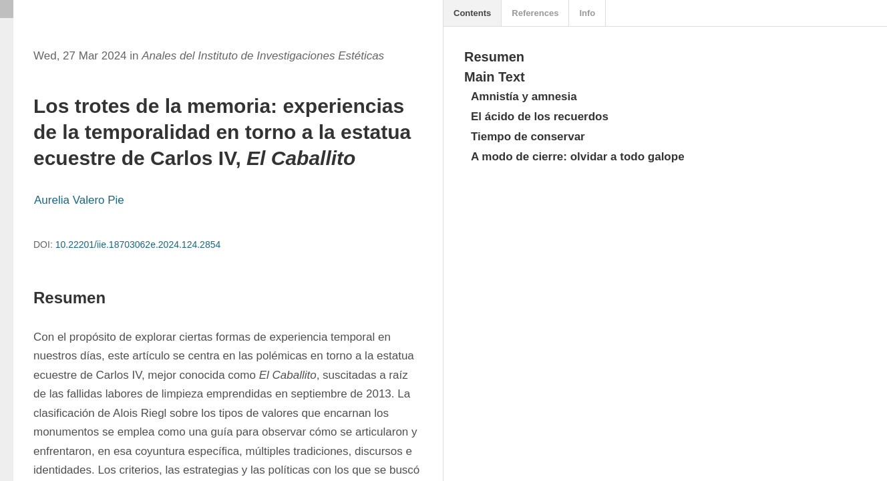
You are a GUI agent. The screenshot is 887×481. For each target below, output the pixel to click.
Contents (472, 13)
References (535, 13)
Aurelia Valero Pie (79, 200)
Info (587, 13)
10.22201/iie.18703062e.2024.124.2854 (138, 244)
